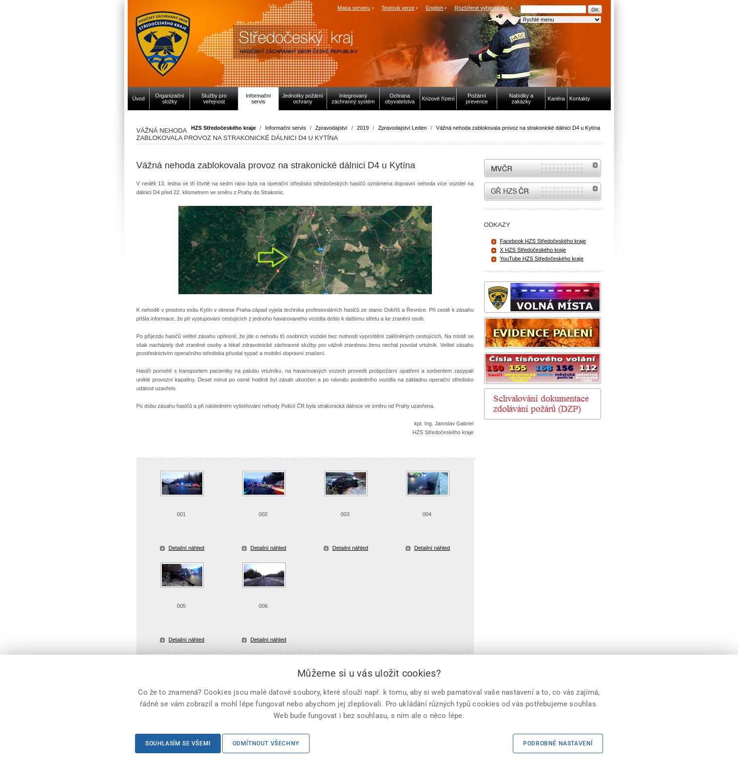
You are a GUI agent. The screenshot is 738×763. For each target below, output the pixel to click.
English (434, 8)
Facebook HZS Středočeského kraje (543, 241)
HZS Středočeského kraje (223, 128)
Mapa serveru (353, 8)
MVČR (542, 168)
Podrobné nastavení (558, 743)
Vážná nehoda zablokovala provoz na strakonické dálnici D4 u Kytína (518, 128)
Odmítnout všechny (266, 743)
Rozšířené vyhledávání (482, 8)
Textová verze (397, 8)
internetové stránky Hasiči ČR (542, 191)
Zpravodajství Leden (402, 128)
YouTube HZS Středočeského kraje (542, 258)
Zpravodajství (331, 128)
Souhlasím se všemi (178, 743)
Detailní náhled (186, 548)
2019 (363, 128)
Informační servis (285, 128)
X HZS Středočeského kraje (533, 250)
